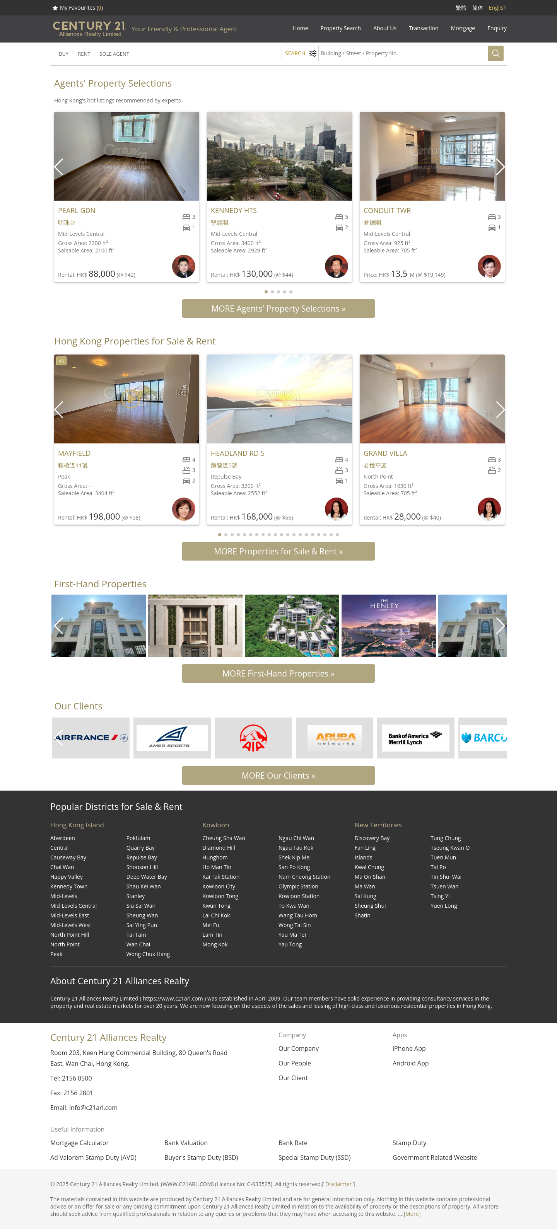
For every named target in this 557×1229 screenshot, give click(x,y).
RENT (84, 53)
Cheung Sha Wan (223, 838)
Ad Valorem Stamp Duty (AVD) (93, 1157)
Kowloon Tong (220, 896)
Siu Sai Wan (140, 905)
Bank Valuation (186, 1143)
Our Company (298, 1048)
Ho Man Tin (216, 867)
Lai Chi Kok (216, 915)
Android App (411, 1063)
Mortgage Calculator (79, 1143)
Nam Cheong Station (304, 876)
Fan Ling (365, 847)
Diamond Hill (218, 847)
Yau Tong (290, 944)
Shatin (363, 915)
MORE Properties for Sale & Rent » (278, 551)
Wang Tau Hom (297, 915)
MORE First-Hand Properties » (278, 673)
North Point (65, 944)
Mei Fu (210, 925)
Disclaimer (338, 1184)
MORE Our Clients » (278, 775)
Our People (294, 1063)
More (412, 1213)
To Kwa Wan (293, 905)
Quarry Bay (140, 847)
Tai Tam (136, 934)
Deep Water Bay (146, 876)
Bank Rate (293, 1143)
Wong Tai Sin (294, 925)
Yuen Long (444, 905)
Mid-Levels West (70, 925)
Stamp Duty (409, 1143)
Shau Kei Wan (143, 886)
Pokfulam (138, 838)
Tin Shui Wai (446, 876)
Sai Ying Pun (141, 925)
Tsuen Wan (444, 886)
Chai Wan (62, 867)
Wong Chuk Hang (148, 954)
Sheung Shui (370, 905)
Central (59, 847)
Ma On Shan (370, 876)
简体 (477, 7)
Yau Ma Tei (292, 934)
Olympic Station (298, 886)
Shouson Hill (142, 867)
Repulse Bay (141, 857)
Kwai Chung (369, 867)
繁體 (461, 7)
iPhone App (409, 1048)
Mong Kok (214, 944)
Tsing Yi (440, 896)
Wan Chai (138, 944)
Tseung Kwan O (450, 847)
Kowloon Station (299, 896)
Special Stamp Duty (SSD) (314, 1157)
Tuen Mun (443, 857)
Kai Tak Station (220, 876)
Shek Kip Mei (294, 857)
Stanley (135, 896)
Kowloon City (218, 886)
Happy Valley (66, 876)
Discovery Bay (372, 838)
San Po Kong (294, 867)
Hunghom (214, 857)
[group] (98, 625)
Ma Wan (365, 886)
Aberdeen (62, 838)
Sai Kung (365, 896)
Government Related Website (435, 1157)
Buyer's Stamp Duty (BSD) (201, 1157)
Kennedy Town (68, 886)
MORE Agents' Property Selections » (278, 308)
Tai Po (438, 867)
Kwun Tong (216, 905)
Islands (363, 857)
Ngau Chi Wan (296, 838)
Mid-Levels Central (73, 905)
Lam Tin (212, 934)
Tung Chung (446, 838)
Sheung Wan (142, 915)
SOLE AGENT (114, 53)
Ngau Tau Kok (295, 847)
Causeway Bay (68, 857)
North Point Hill (69, 934)
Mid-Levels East (69, 915)
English (498, 7)
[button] (501, 167)
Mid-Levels (63, 896)
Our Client (293, 1078)
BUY (63, 53)
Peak (56, 954)
